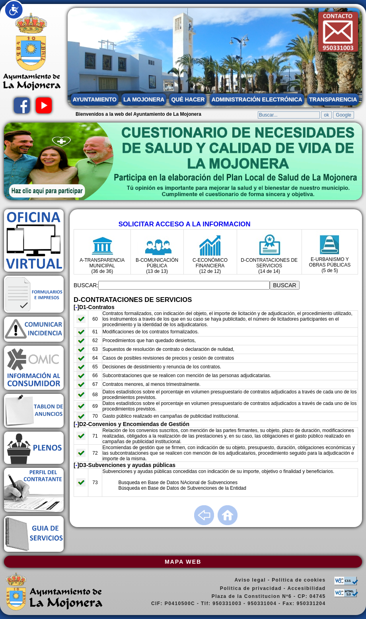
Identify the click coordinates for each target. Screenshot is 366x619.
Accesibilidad (306, 588)
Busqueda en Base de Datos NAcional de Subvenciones (178, 482)
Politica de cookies (298, 580)
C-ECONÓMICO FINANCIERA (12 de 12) (210, 265)
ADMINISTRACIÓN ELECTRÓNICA (257, 99)
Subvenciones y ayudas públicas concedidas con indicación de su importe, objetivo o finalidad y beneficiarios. (218, 471)
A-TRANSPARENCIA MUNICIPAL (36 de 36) (102, 265)
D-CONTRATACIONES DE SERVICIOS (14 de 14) (269, 265)
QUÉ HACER (187, 99)
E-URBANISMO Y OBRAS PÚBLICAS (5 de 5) (330, 265)
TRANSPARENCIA (333, 99)
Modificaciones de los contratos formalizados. (150, 332)
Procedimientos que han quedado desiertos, (149, 340)
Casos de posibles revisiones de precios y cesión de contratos (168, 358)
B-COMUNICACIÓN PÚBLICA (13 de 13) (157, 265)
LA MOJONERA (143, 99)
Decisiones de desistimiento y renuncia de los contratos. (161, 367)
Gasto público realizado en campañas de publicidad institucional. (170, 416)
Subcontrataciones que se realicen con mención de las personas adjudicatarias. (186, 375)
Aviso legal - (253, 580)
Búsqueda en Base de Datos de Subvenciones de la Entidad (182, 488)
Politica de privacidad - (254, 588)
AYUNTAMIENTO (95, 99)
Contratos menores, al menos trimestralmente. (151, 384)
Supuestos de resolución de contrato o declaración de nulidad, (168, 349)
